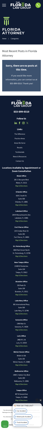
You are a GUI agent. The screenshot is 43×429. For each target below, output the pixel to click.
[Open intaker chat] (16, 428)
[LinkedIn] (15, 123)
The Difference (19, 134)
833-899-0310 (21, 111)
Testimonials (19, 152)
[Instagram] (23, 123)
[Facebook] (19, 123)
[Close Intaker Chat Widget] (40, 400)
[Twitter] (27, 123)
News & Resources (19, 156)
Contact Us (20, 161)
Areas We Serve (19, 143)
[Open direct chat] (37, 400)
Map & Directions (21, 186)
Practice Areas (20, 138)
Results (19, 147)
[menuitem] (11, 424)
